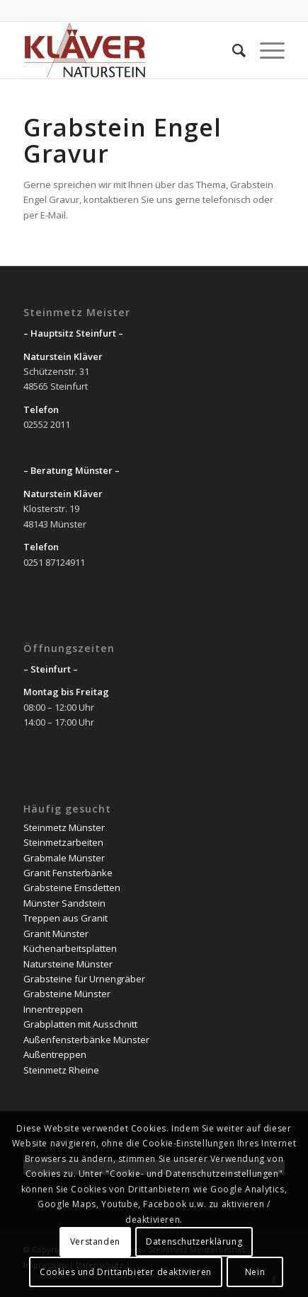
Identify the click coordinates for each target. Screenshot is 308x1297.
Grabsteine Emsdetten (71, 887)
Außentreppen (54, 1054)
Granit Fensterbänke (68, 872)
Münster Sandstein (64, 903)
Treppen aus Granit (65, 918)
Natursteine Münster (68, 964)
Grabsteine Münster (66, 993)
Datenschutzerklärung (194, 1241)
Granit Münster (56, 933)
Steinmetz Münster (64, 827)
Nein (255, 1272)
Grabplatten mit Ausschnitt (80, 1024)
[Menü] (265, 50)
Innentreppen (53, 1009)
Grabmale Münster (64, 857)
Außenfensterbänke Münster (86, 1039)
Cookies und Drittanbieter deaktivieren (126, 1272)
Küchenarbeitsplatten (70, 948)
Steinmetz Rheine (61, 1070)
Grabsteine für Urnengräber (84, 978)
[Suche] (232, 50)
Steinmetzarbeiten (63, 842)
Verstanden (95, 1241)
